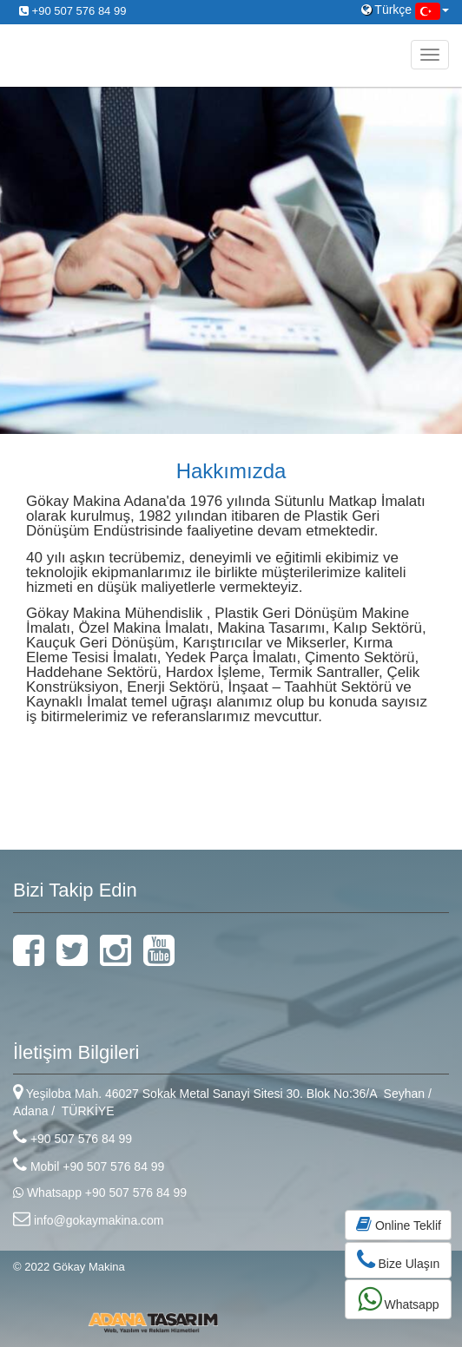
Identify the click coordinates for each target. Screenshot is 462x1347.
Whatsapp (398, 1299)
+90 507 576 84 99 (72, 10)
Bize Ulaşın (398, 1259)
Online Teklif (398, 1224)
